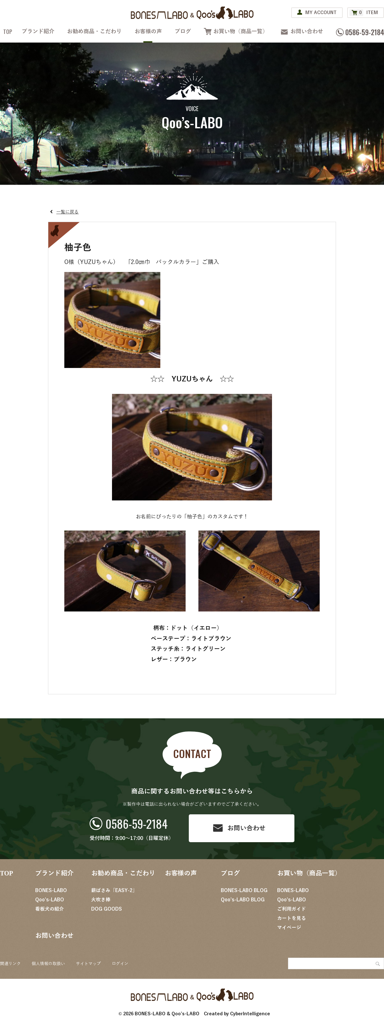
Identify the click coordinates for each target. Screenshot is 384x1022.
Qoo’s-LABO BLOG (243, 899)
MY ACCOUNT (321, 12)
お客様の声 (148, 31)
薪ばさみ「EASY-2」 (114, 890)
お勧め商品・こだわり (94, 31)
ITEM (363, 12)
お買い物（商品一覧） (240, 31)
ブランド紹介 (38, 31)
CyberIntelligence (250, 1013)
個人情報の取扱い (48, 964)
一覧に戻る (67, 212)
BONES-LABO (51, 890)
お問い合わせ (307, 31)
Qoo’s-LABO (49, 899)
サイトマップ (88, 964)
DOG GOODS (106, 909)
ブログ (183, 31)
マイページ (289, 927)
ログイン (120, 964)
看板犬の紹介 (49, 909)
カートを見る (291, 918)
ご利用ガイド (291, 909)
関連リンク (10, 964)
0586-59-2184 (137, 823)
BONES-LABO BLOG (244, 890)
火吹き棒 (100, 899)
